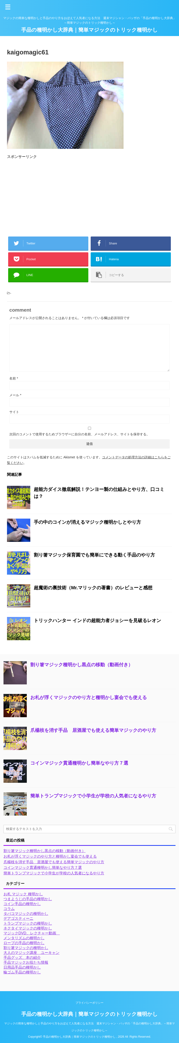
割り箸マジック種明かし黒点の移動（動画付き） (81, 664)
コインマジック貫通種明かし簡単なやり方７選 (79, 763)
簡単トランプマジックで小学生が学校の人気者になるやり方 (93, 795)
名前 (13, 378)
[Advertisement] (89, 195)
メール (15, 395)
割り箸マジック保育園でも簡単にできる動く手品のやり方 (94, 554)
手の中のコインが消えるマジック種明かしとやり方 (87, 522)
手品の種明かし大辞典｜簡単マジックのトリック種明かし (89, 30)
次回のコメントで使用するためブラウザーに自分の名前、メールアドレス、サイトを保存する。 (79, 434)
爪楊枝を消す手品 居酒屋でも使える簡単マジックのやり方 (93, 730)
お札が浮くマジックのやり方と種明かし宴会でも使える (88, 697)
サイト (14, 412)
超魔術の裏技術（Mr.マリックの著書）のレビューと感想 (93, 587)
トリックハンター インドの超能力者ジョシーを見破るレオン (97, 620)
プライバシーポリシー (89, 1002)
